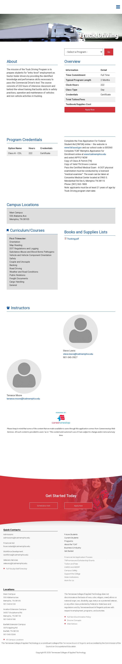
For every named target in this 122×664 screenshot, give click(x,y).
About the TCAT (70, 544)
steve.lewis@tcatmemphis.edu (78, 354)
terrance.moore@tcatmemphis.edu (23, 398)
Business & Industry (72, 548)
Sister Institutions (71, 577)
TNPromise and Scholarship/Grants (79, 560)
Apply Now (90, 110)
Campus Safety (70, 570)
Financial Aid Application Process (78, 557)
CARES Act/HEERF (72, 567)
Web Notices (72, 624)
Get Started (68, 551)
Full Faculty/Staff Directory (16, 568)
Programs (68, 541)
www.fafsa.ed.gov (73, 147)
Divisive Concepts (74, 620)
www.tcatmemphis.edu (95, 154)
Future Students (71, 534)
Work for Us (69, 580)
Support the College (72, 574)
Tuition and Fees (71, 564)
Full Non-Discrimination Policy (79, 617)
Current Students (71, 538)
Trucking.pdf (73, 239)
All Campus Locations (15, 639)
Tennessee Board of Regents (74, 643)
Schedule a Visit (43, 505)
